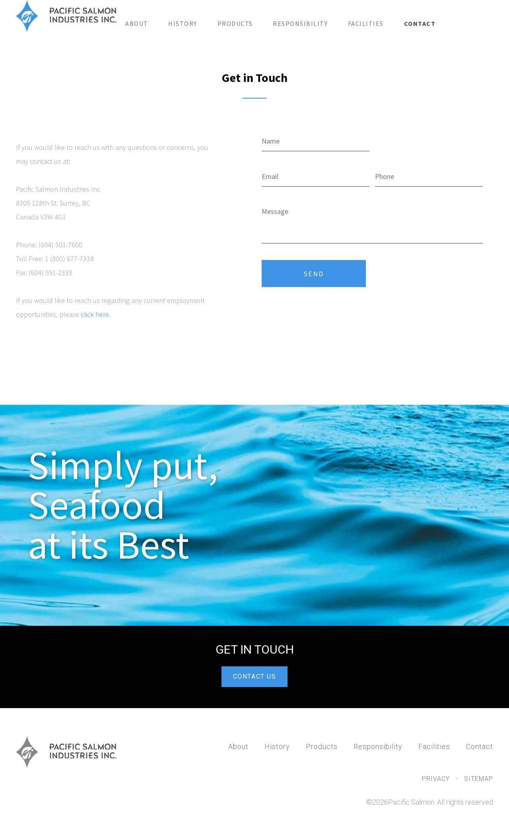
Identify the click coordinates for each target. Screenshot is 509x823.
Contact (420, 23)
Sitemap (478, 778)
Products (235, 23)
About (136, 23)
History (182, 23)
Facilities (366, 23)
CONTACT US (254, 676)
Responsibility (300, 23)
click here (95, 314)
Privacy (437, 778)
